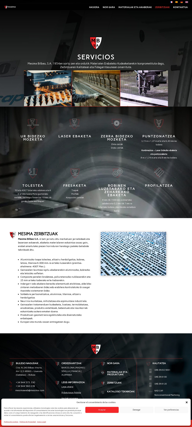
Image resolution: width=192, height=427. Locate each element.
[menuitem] (171, 2)
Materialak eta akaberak (135, 7)
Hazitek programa (69, 398)
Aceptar (102, 410)
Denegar (137, 410)
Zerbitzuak (162, 7)
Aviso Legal (41, 422)
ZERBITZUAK (114, 382)
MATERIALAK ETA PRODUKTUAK (117, 373)
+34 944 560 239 (25, 386)
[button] (186, 402)
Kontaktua (180, 7)
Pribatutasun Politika (71, 392)
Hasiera (94, 7)
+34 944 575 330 (25, 382)
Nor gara (109, 7)
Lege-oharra (67, 386)
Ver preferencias (171, 410)
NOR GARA (113, 363)
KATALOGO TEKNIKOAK (121, 391)
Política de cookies (11, 422)
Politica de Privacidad (28, 422)
